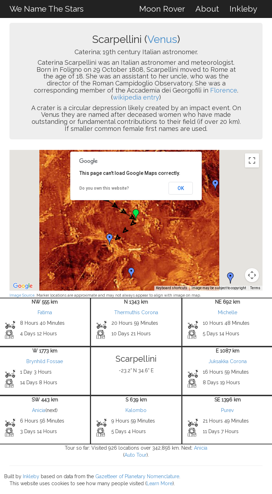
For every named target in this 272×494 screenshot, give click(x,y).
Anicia (38, 410)
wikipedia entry (136, 97)
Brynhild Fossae (44, 361)
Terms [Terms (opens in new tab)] (255, 288)
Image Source (21, 295)
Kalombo (136, 410)
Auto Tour (135, 455)
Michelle (227, 312)
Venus (162, 39)
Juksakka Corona (227, 361)
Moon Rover (162, 8)
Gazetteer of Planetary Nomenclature (137, 476)
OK (180, 188)
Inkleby (243, 8)
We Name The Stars (46, 8)
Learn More (160, 483)
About (207, 8)
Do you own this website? (104, 188)
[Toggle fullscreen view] (252, 160)
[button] (215, 185)
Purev (227, 410)
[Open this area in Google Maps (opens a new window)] (22, 286)
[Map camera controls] (252, 275)
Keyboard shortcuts (171, 288)
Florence (223, 90)
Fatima (45, 312)
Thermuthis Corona (136, 312)
